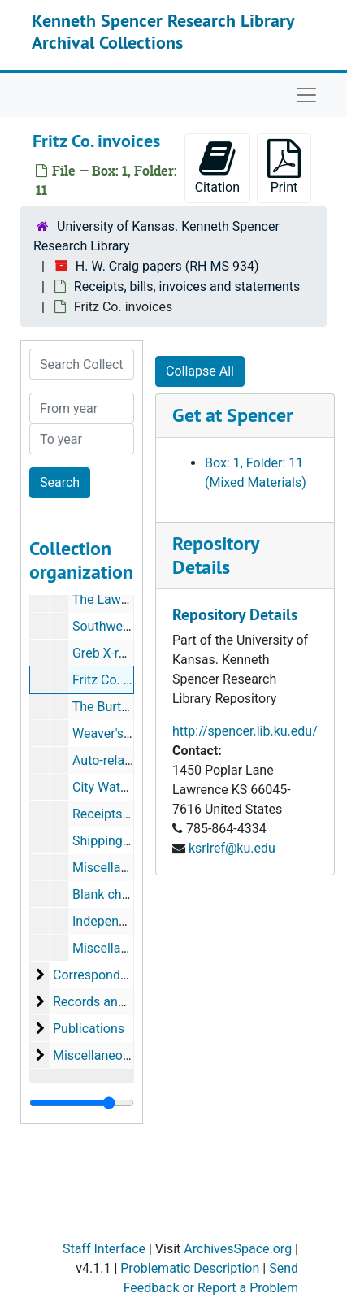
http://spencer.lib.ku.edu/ (245, 731)
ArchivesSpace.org (238, 1249)
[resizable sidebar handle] (81, 1102)
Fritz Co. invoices (121, 680)
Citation (217, 167)
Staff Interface (104, 1249)
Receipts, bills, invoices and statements (187, 286)
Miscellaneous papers (116, 1055)
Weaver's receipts (122, 733)
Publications (88, 1028)
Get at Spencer (232, 415)
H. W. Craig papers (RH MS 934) (167, 266)
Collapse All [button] (200, 371)
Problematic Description (189, 1268)
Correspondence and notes (131, 975)
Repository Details (215, 555)
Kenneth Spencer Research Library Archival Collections (163, 31)
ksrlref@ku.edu (232, 848)
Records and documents (123, 1001)
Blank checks (110, 894)
